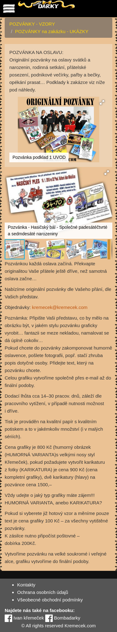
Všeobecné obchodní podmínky (50, 599)
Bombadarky (62, 617)
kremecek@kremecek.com (60, 307)
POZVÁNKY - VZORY (32, 24)
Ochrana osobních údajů (42, 592)
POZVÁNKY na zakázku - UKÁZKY (51, 31)
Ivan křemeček (24, 617)
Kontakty (26, 584)
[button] (102, 102)
